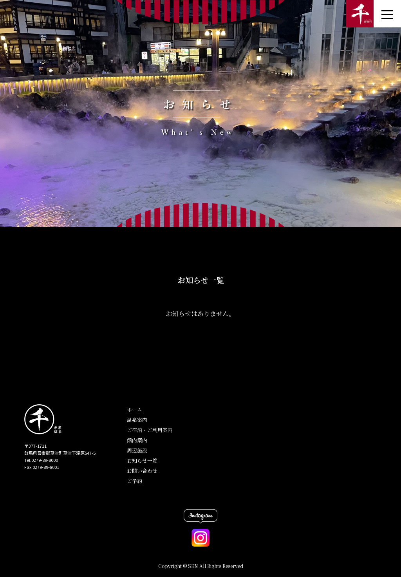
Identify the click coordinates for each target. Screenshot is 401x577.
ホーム (134, 409)
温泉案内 (137, 419)
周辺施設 (137, 450)
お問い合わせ (142, 470)
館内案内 (137, 440)
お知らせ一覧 (142, 460)
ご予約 (134, 481)
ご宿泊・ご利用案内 (150, 430)
